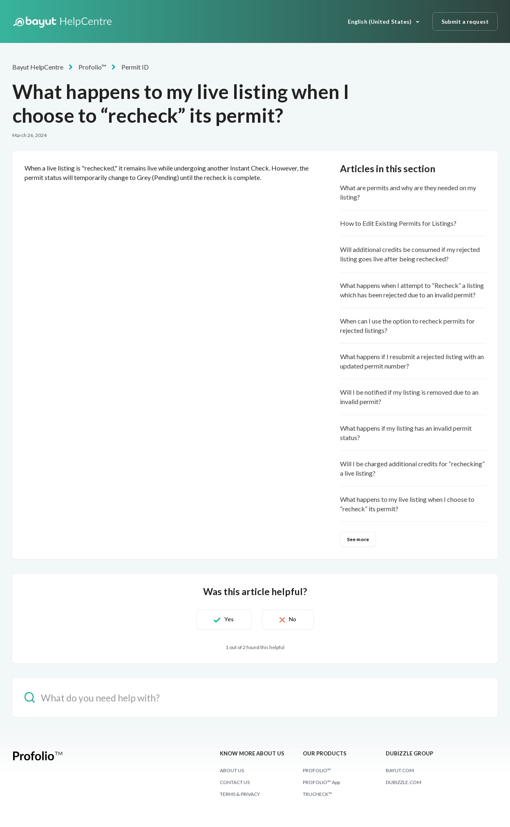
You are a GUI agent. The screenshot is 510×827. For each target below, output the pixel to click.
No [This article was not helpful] (292, 619)
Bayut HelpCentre (37, 67)
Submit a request (465, 21)
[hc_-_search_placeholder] (255, 697)
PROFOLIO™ (317, 770)
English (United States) (380, 21)
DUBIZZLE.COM (403, 782)
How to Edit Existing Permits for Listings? (398, 223)
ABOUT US (232, 770)
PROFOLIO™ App (321, 782)
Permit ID (135, 67)
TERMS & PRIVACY (240, 794)
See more (358, 539)
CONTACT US (235, 782)
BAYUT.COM (400, 770)
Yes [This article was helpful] (229, 619)
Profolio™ (92, 67)
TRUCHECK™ (317, 794)
